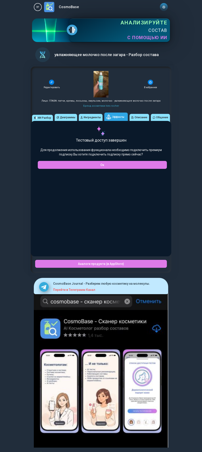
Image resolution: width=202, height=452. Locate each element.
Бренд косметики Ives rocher (101, 105)
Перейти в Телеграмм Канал (74, 290)
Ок (102, 165)
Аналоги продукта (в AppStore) (101, 264)
